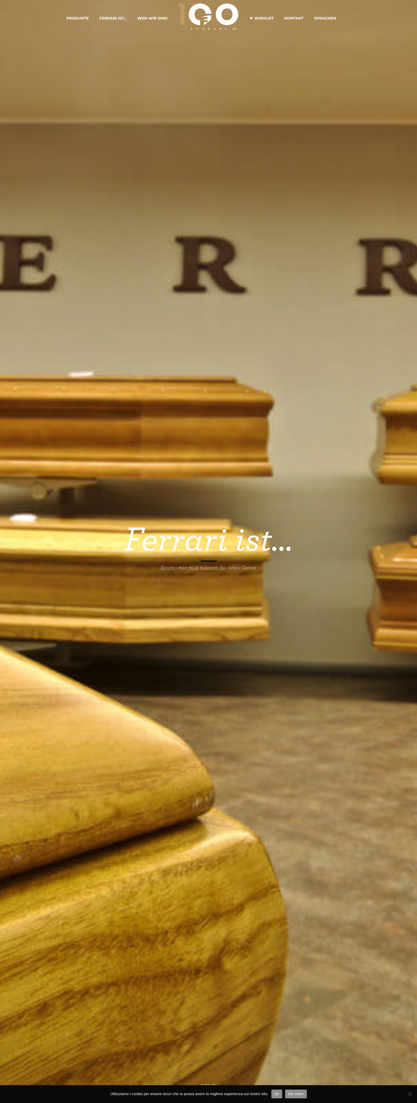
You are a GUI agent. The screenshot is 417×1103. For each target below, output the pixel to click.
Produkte (77, 18)
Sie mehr (296, 1094)
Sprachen (325, 18)
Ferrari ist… (113, 18)
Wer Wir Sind (152, 18)
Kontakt (293, 18)
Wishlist (261, 18)
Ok (276, 1094)
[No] (410, 1094)
